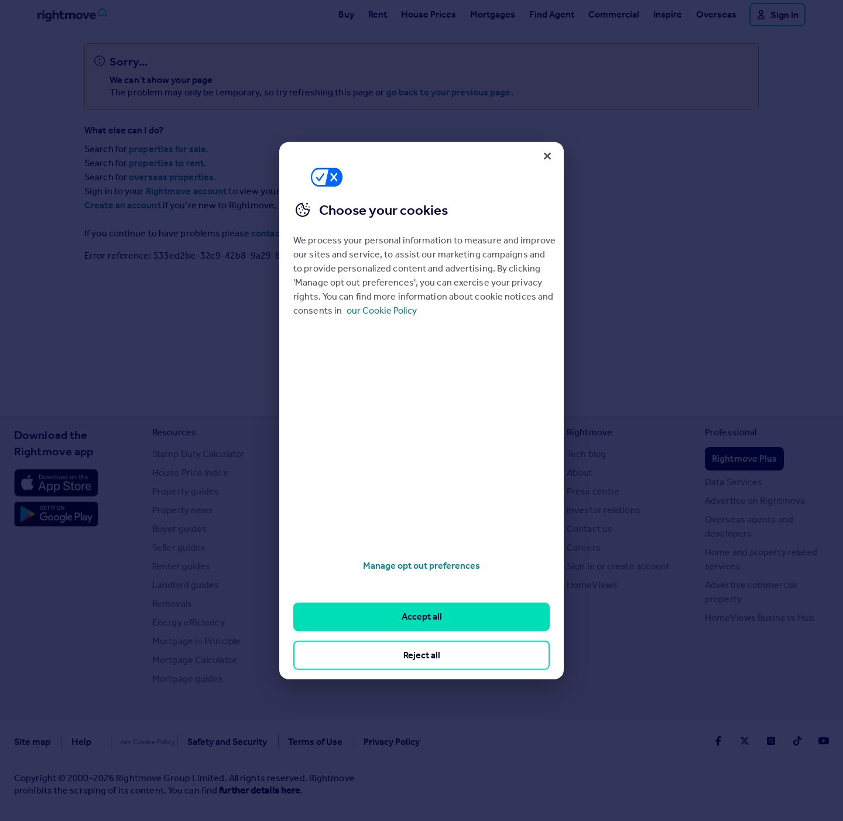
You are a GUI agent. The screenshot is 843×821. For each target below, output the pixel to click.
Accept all (422, 616)
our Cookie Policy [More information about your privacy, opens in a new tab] (382, 310)
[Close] (547, 156)
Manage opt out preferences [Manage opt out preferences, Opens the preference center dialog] (421, 565)
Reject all (421, 654)
